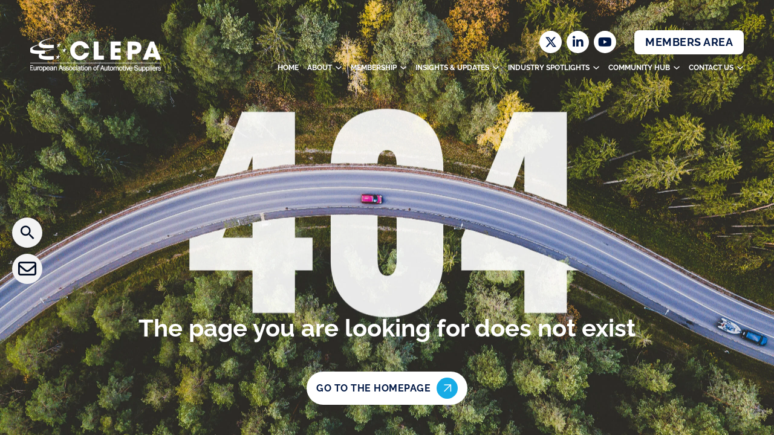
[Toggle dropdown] (338, 67)
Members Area (689, 42)
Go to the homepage (387, 388)
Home (288, 67)
